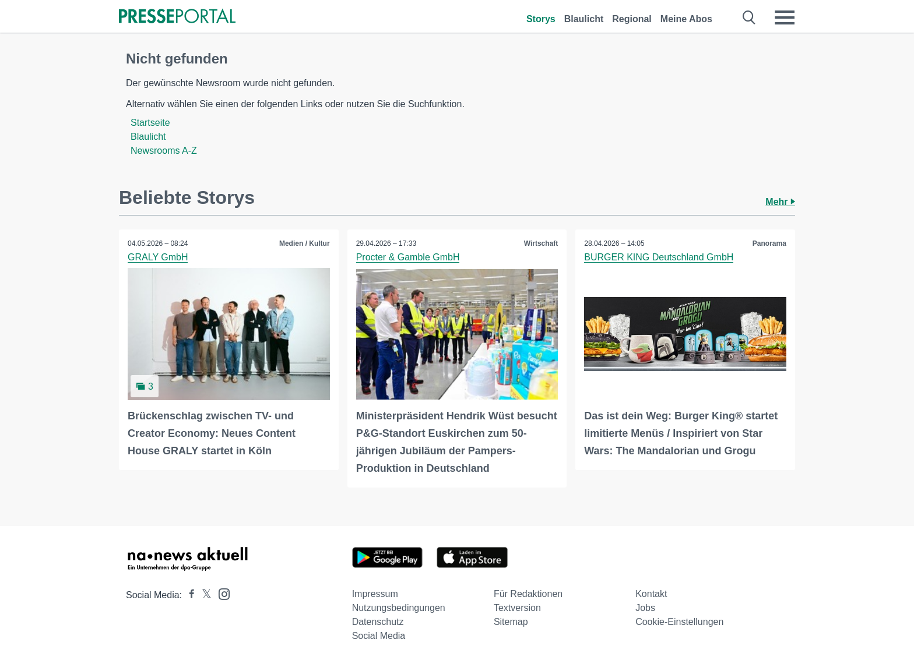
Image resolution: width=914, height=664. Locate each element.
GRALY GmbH (158, 257)
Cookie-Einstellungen (679, 622)
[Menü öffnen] (784, 17)
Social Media (379, 636)
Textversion (517, 608)
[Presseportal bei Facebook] (188, 595)
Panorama (769, 243)
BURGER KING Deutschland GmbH (658, 257)
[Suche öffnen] (749, 17)
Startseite (150, 123)
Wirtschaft (541, 243)
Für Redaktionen (528, 594)
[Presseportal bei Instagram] (221, 593)
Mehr (780, 202)
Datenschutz (378, 622)
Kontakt (651, 594)
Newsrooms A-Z (164, 151)
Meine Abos (686, 19)
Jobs (645, 608)
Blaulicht (584, 19)
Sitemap (511, 622)
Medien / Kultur (304, 243)
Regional (632, 19)
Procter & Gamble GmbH (408, 257)
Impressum (375, 594)
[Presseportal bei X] (203, 595)
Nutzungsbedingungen (398, 608)
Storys (541, 19)
